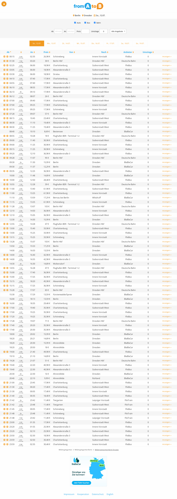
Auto (79, 23)
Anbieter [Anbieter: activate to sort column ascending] (128, 52)
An (65, 31)
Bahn (98, 23)
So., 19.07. (140, 43)
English (110, 494)
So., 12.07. (37, 43)
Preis (79, 31)
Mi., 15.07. (81, 43)
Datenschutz (98, 494)
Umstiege (95, 31)
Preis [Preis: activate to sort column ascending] (46, 52)
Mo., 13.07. (51, 43)
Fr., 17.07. (111, 43)
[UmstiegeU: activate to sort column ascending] (148, 52)
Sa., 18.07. (125, 43)
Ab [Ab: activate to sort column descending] (8, 52)
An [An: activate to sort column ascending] (31, 52)
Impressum (69, 494)
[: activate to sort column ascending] (21, 52)
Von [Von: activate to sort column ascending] (71, 52)
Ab (52, 31)
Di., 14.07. (66, 43)
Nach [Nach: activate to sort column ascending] (103, 52)
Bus (88, 23)
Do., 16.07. (96, 43)
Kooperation (83, 494)
